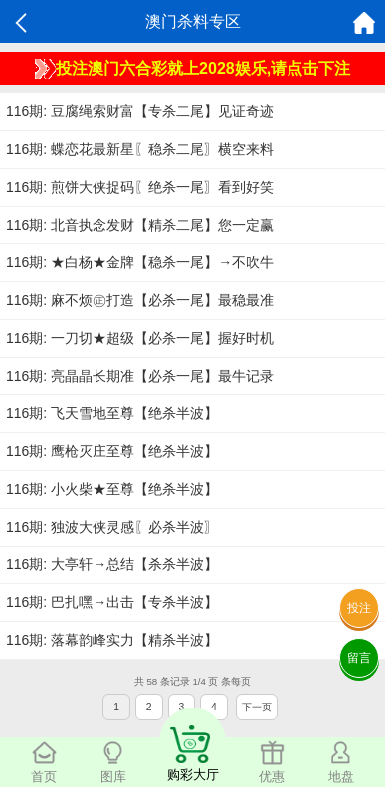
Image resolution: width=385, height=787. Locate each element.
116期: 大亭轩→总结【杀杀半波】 (112, 564)
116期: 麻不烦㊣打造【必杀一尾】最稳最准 (140, 300)
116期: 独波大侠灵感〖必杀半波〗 (112, 527)
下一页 (257, 707)
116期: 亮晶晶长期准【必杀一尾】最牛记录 (140, 376)
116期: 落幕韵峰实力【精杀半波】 (112, 640)
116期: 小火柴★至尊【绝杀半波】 (112, 489)
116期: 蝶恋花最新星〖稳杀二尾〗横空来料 (140, 149)
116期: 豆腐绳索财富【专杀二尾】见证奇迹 (140, 111)
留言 (359, 658)
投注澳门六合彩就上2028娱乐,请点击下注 (192, 69)
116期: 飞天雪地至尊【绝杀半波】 (112, 413)
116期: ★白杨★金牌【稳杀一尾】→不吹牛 (140, 262)
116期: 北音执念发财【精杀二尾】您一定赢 (140, 225)
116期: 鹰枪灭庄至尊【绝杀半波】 (112, 451)
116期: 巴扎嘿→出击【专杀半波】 (112, 602)
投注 (359, 608)
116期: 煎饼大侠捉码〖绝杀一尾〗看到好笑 (140, 187)
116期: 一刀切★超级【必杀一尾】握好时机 (140, 338)
